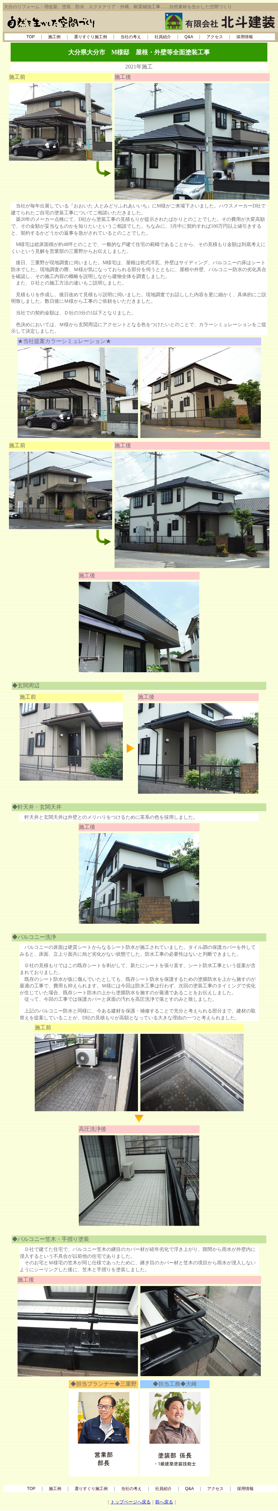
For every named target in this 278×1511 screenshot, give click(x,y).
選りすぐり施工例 (90, 36)
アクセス (214, 36)
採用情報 (244, 36)
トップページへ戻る (130, 1501)
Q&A (188, 36)
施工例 (54, 36)
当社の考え (130, 36)
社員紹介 (162, 36)
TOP (30, 36)
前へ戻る (164, 1501)
